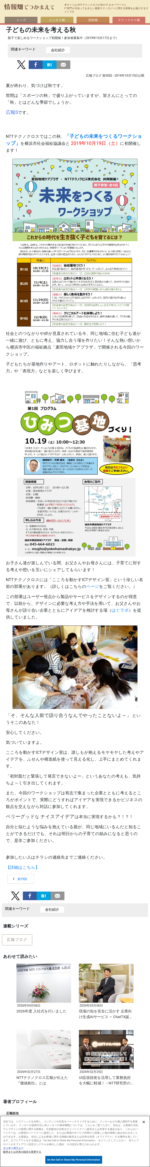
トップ (21, 20)
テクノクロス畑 (129, 20)
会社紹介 (58, 50)
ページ (92, 586)
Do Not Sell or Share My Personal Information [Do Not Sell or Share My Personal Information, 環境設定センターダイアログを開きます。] (73, 1159)
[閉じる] (143, 1122)
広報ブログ (17, 939)
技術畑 (93, 20)
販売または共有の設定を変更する (22, 1151)
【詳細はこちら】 (22, 867)
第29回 (22, 879)
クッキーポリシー (13, 1148)
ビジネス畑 (57, 20)
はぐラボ (120, 610)
